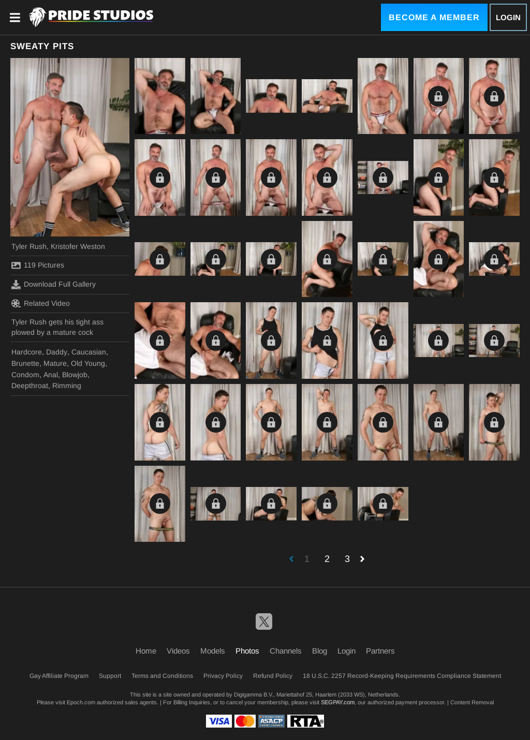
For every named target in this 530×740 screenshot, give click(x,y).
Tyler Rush (29, 246)
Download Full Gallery (53, 284)
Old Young (88, 363)
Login (508, 17)
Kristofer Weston (78, 246)
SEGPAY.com (338, 702)
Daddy (56, 352)
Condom (25, 375)
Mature (55, 363)
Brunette (25, 363)
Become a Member (434, 17)
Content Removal (472, 702)
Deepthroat (29, 385)
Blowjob (74, 375)
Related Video (40, 303)
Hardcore (26, 352)
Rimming (66, 385)
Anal (50, 375)
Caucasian (88, 352)
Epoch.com (81, 702)
